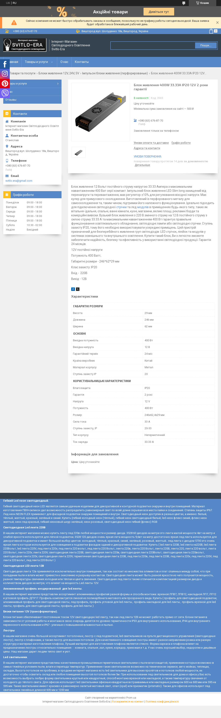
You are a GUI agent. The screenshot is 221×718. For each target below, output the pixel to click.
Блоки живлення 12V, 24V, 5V (59, 73)
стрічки (121, 207)
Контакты (82, 62)
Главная (12, 62)
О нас (64, 62)
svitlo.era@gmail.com (18, 180)
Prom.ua (131, 697)
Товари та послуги (22, 73)
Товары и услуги (36, 62)
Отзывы (10, 99)
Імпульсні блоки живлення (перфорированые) (115, 73)
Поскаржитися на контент (128, 701)
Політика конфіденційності (162, 701)
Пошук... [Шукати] (205, 45)
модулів (143, 207)
